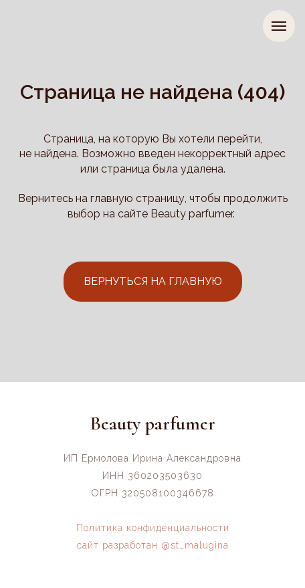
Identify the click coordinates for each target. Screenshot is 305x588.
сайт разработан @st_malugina (153, 545)
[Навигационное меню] (279, 26)
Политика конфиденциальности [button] (152, 527)
